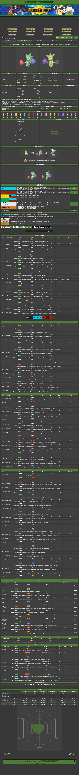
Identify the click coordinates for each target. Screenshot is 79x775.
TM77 (3, 551)
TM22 (3, 504)
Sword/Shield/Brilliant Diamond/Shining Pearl (16, 227)
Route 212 (19, 202)
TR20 (3, 407)
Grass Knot (7, 462)
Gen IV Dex (8, 41)
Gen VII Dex (39, 40)
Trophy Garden (50, 202)
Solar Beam (8, 335)
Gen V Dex (70, 40)
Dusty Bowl (24, 187)
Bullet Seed (8, 382)
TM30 (3, 508)
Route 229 (39, 202)
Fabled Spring (29, 207)
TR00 (3, 398)
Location (62, 37)
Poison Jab (7, 441)
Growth (7, 252)
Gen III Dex (24, 41)
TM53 (3, 534)
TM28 (3, 352)
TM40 (3, 373)
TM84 (3, 559)
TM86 (3, 564)
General (58, 37)
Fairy (63, 131)
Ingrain (7, 308)
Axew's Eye (19, 187)
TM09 (3, 478)
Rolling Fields (37, 187)
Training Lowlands (35, 195)
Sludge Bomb (8, 411)
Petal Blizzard (9, 299)
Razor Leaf (4, 594)
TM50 (3, 382)
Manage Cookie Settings (53, 760)
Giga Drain (8, 286)
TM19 (3, 495)
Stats (71, 37)
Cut (6, 576)
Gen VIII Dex (24, 40)
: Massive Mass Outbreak (26, 208)
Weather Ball (8, 377)
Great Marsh (44, 202)
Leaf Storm (7, 453)
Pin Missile (8, 326)
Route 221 (24, 202)
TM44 (3, 525)
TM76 (3, 390)
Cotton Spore (4, 585)
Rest (6, 339)
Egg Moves (75, 38)
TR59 (3, 445)
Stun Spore (8, 257)
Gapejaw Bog (29, 206)
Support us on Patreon (39, 763)
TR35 (3, 432)
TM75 (3, 547)
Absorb (7, 248)
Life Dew (3, 602)
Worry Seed (8, 261)
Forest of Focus (28, 195)
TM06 (3, 474)
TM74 (3, 386)
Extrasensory (4, 598)
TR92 (3, 466)
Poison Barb (19, 125)
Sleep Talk (7, 424)
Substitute (7, 407)
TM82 (3, 555)
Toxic (7, 295)
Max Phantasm (5, 658)
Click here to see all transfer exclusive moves (39, 685)
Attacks (66, 37)
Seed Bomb (7, 445)
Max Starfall (4, 666)
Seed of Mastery (24, 143)
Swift (7, 373)
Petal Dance (8, 312)
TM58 (3, 538)
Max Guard (4, 679)
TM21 (3, 339)
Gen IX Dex (8, 40)
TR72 (3, 458)
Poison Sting (8, 240)
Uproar (6, 432)
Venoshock (8, 386)
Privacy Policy (44, 760)
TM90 (3, 572)
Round (7, 390)
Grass (62, 133)
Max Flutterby (4, 649)
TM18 (3, 491)
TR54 (3, 436)
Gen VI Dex (54, 40)
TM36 (3, 517)
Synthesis (8, 291)
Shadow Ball (7, 428)
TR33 (3, 428)
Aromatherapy (9, 303)
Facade (7, 369)
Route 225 (34, 202)
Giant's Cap (47, 188)
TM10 (3, 331)
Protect (7, 348)
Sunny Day (8, 365)
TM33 (3, 360)
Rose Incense (52, 160)
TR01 (3, 402)
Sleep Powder (4, 590)
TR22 (3, 411)
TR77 (3, 462)
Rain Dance (8, 360)
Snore (7, 343)
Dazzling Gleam (8, 466)
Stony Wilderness (33, 189)
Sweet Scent (8, 282)
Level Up (37, 231)
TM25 (3, 348)
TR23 (3, 415)
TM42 (3, 521)
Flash (6, 542)
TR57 (3, 441)
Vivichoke (23, 137)
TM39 (3, 369)
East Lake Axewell (41, 188)
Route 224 (29, 202)
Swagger (7, 568)
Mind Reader (4, 619)
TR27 (3, 424)
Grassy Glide (4, 641)
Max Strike (4, 653)
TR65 (3, 449)
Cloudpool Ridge (35, 206)
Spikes (6, 415)
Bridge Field (27, 188)
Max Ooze (4, 662)
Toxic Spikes (8, 278)
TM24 (3, 343)
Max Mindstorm (5, 670)
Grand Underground (58, 202)
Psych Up (7, 551)
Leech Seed (8, 269)
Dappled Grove (33, 188)
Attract (7, 356)
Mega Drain (8, 265)
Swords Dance (8, 398)
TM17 (3, 487)
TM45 (3, 530)
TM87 (3, 568)
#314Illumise (8, 754)
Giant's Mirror (30, 187)
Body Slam (7, 402)
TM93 (3, 576)
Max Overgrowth (5, 675)
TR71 (3, 453)
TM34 (3, 365)
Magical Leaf (8, 274)
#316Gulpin (70, 754)
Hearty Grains (14, 137)
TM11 (3, 335)
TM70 (3, 542)
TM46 (3, 377)
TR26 (3, 419)
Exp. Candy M (14, 143)
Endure (6, 419)
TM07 (3, 326)
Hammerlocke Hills (61, 188)
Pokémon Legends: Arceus (41, 227)
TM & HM (43, 231)
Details (74, 188)
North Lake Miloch (25, 189)
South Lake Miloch (44, 187)
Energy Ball (7, 449)
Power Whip (7, 458)
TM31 (3, 356)
